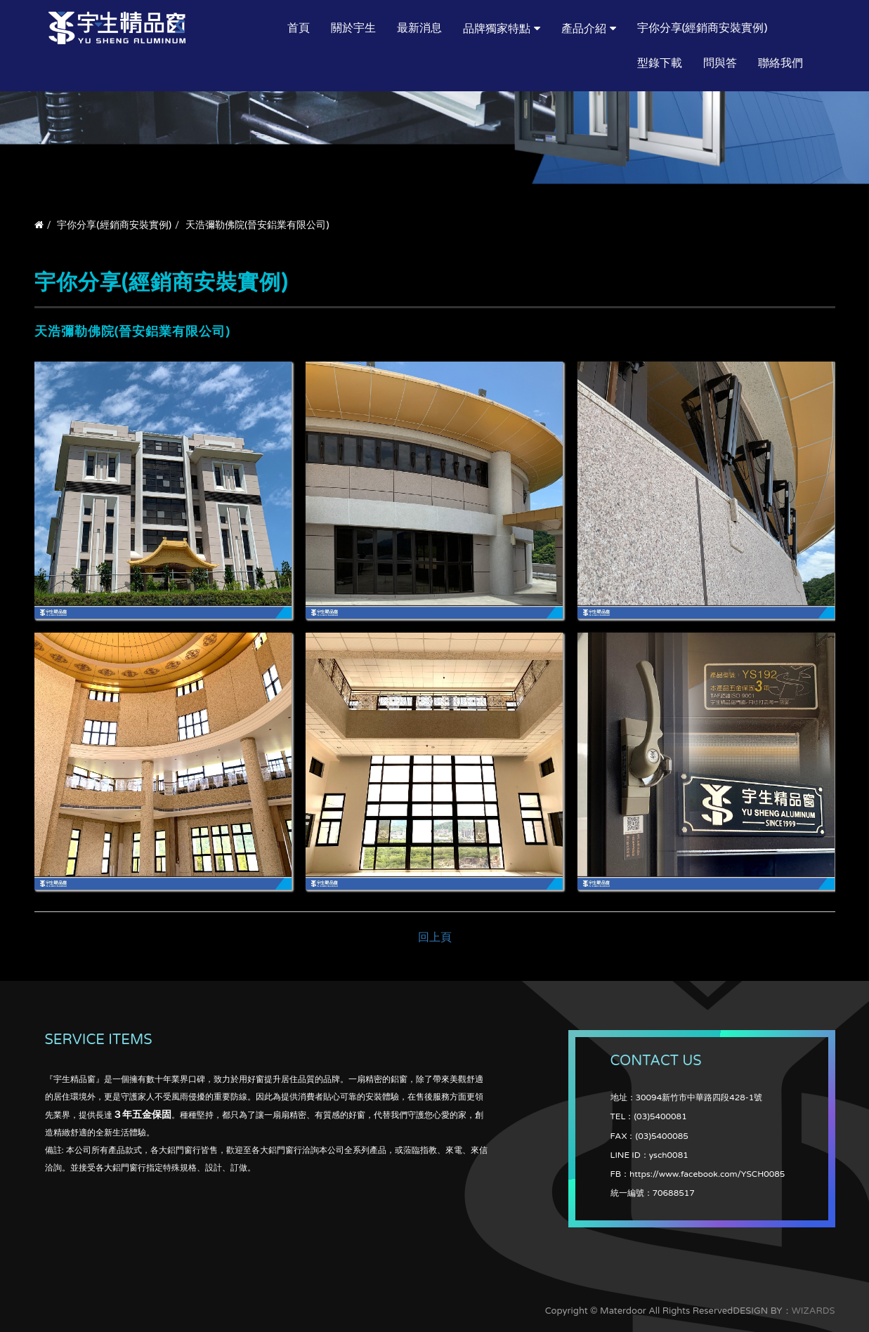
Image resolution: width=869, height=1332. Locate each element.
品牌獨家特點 (496, 29)
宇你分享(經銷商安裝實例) (702, 28)
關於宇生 (353, 28)
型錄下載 (659, 63)
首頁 (298, 28)
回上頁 (435, 937)
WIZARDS (813, 1311)
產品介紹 (583, 29)
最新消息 (419, 28)
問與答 (720, 63)
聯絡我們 (780, 63)
